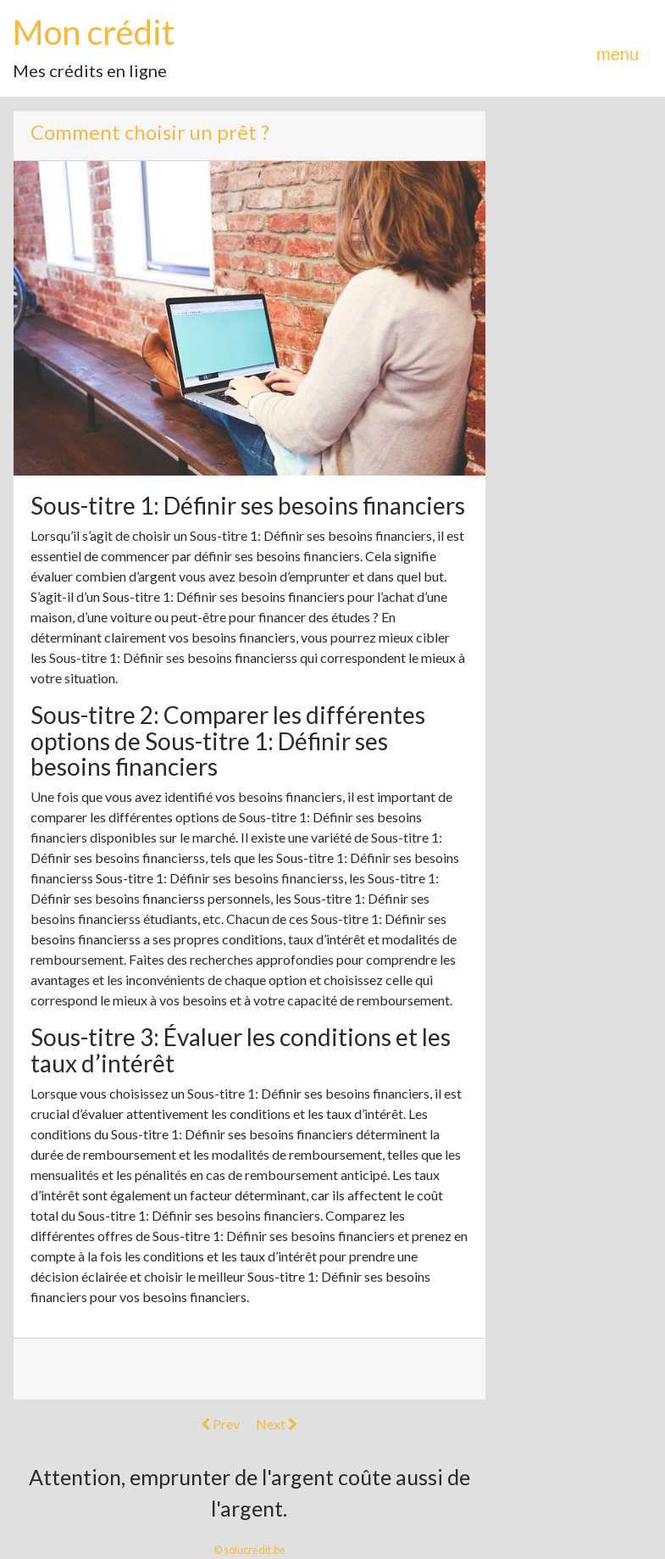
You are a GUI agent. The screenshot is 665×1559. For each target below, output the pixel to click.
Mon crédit (94, 32)
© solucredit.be (249, 1549)
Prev (220, 1424)
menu (617, 54)
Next (276, 1424)
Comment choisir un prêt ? (149, 132)
